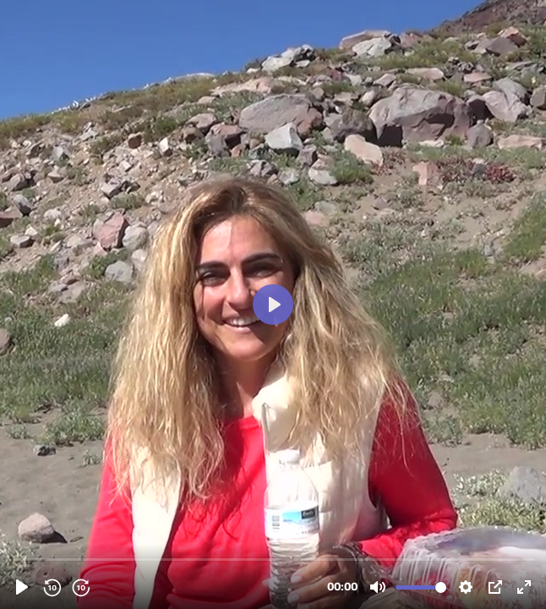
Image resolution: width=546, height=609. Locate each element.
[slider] (275, 559)
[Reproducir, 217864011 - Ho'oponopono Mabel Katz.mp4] (21, 587)
